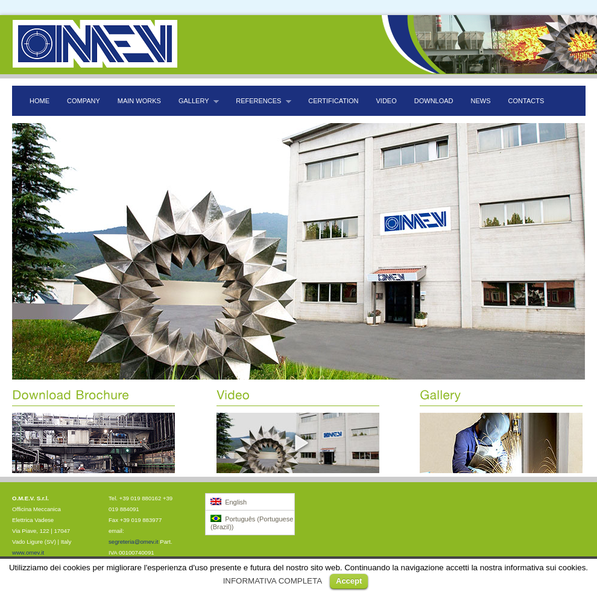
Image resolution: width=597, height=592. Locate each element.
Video (386, 100)
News (481, 100)
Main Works (139, 100)
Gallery (196, 101)
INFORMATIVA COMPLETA (272, 580)
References (260, 101)
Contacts (526, 100)
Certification (333, 100)
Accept (349, 580)
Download (433, 100)
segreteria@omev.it (134, 541)
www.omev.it (28, 552)
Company (83, 100)
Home (39, 100)
